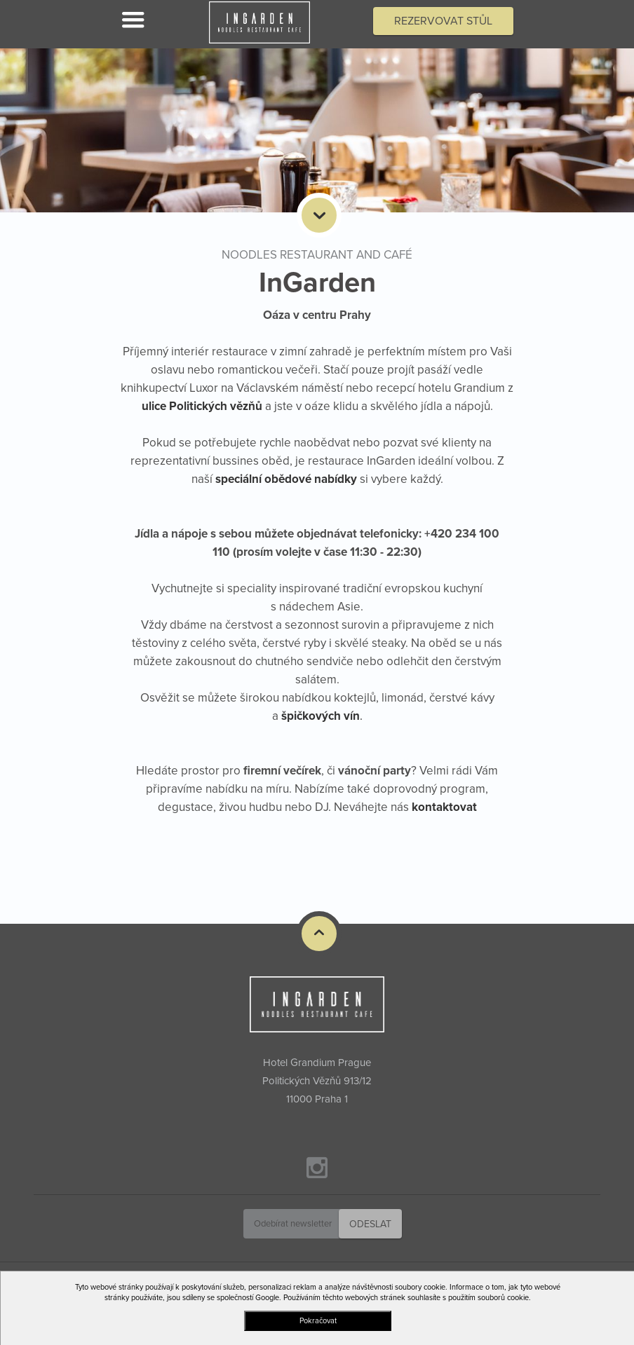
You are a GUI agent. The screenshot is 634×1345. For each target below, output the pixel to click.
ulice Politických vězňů (202, 406)
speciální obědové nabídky (286, 479)
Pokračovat (318, 1320)
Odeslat (370, 1224)
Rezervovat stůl (443, 21)
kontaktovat (444, 807)
